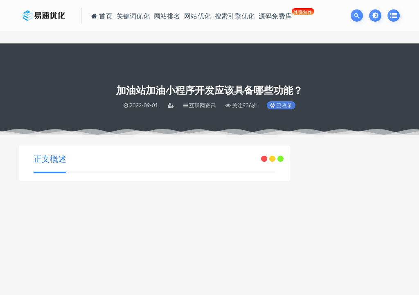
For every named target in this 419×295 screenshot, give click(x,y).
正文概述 (50, 158)
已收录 (281, 105)
